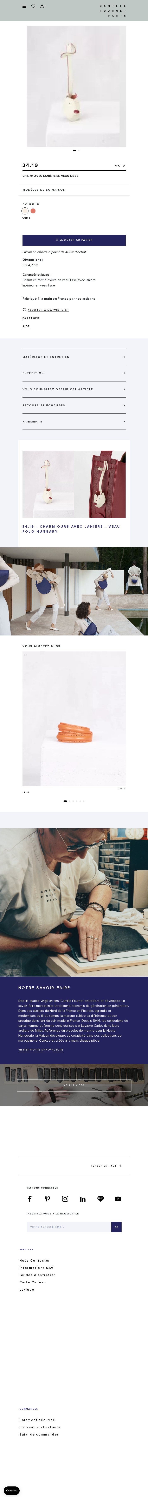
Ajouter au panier (74, 240)
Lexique (26, 1289)
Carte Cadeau (32, 1282)
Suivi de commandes (39, 1434)
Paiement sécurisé (37, 1420)
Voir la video (74, 1085)
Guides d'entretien (37, 1275)
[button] (74, 150)
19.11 (26, 792)
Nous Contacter (34, 1260)
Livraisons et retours (39, 1427)
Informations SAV (36, 1268)
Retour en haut (106, 1166)
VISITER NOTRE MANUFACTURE (40, 1050)
